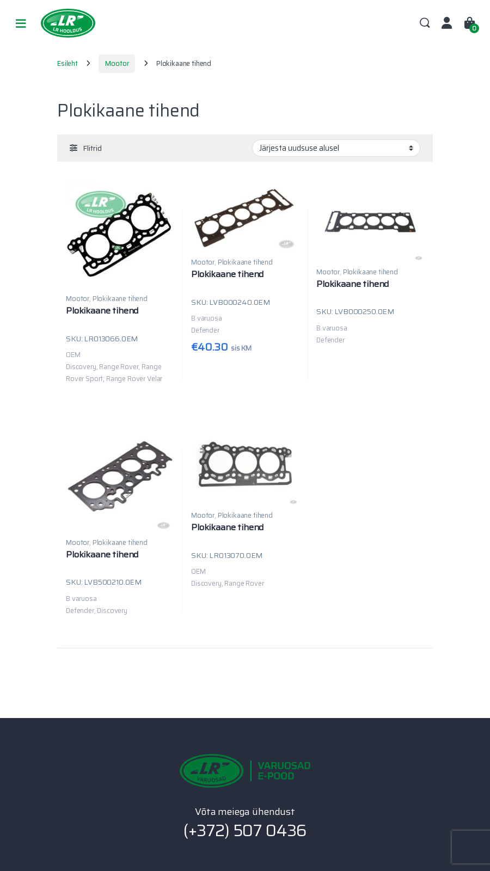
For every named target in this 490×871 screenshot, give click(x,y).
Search (425, 23)
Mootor (116, 63)
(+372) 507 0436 (245, 830)
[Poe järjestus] (336, 148)
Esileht (67, 63)
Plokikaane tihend (120, 298)
